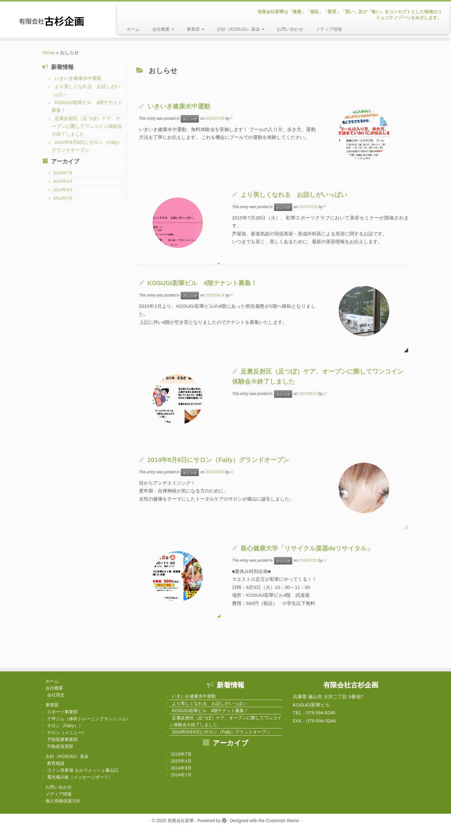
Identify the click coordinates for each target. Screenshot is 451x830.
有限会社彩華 (181, 820)
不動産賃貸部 (60, 746)
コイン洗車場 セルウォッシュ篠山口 (82, 770)
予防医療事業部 (62, 739)
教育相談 (56, 763)
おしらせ (190, 119)
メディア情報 (329, 29)
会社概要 (163, 29)
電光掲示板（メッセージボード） (80, 777)
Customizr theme (282, 820)
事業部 (195, 29)
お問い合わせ (290, 29)
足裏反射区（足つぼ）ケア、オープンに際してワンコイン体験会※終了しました (87, 126)
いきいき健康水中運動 (77, 78)
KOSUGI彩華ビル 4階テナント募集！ (202, 283)
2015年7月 (63, 173)
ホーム (133, 29)
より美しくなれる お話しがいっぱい (294, 194)
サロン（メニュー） (66, 732)
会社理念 (56, 694)
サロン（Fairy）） (65, 725)
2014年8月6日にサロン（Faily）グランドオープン (218, 459)
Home (48, 52)
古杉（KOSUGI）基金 (240, 29)
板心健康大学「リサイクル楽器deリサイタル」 (307, 548)
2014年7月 (63, 198)
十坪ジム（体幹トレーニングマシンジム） (88, 718)
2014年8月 (63, 189)
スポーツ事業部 (62, 711)
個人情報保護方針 (62, 800)
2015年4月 (63, 181)
